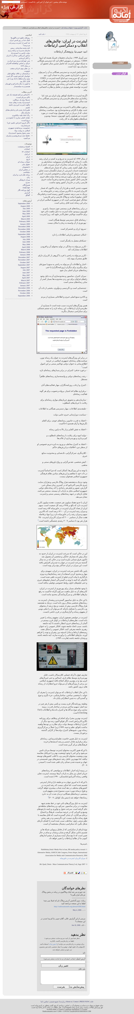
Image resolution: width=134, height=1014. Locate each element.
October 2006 (25, 293)
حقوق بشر (26, 164)
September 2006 (24, 296)
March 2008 (25, 250)
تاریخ (28, 159)
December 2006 (24, 288)
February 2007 (24, 283)
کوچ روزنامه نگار (24, 190)
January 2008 (25, 255)
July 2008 (26, 239)
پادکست (32, 2)
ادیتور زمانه (53, 944)
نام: (84, 953)
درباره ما (62, 1002)
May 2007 (26, 275)
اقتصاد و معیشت (24, 147)
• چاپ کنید (42, 34)
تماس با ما (44, 1002)
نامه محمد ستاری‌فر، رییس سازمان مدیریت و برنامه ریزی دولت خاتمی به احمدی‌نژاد (19, 50)
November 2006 (24, 291)
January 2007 (25, 285)
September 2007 (24, 265)
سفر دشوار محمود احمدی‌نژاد (19, 133)
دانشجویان (26, 167)
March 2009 (25, 219)
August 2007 (25, 268)
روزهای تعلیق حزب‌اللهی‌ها (20, 38)
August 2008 (25, 237)
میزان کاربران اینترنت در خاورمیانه (72, 858)
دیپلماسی (26, 172)
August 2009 (25, 206)
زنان (28, 177)
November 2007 (24, 260)
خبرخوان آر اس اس (44, 2)
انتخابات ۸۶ (26, 152)
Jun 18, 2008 (76, 925)
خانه (85, 28)
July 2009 (26, 209)
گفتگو (28, 195)
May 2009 (26, 214)
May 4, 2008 (77, 910)
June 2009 (26, 211)
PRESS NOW (84, 1002)
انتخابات (27, 149)
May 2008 (26, 244)
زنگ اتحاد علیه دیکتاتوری (21, 115)
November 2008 (24, 229)
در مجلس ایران (24, 170)
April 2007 (26, 278)
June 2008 (26, 242)
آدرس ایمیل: (80, 959)
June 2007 (26, 273)
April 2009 (26, 216)
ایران (28, 157)
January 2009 (25, 224)
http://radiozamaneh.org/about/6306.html (69, 906)
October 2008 (25, 232)
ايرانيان (27, 154)
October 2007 (25, 262)
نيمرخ (28, 182)
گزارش (27, 193)
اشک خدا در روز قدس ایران (20, 40)
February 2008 (24, 252)
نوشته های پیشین (60, 2)
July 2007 (26, 270)
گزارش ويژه (78, 28)
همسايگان (26, 185)
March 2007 (25, 280)
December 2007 (24, 257)
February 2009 (24, 221)
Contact (76, 1002)
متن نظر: (81, 969)
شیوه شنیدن (53, 1002)
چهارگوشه (26, 187)
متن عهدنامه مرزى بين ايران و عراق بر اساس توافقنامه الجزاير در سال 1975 (18, 63)
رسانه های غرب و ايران (21, 175)
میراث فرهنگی (24, 180)
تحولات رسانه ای (67, 28)
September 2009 (24, 203)
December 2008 (24, 226)
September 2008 (24, 234)
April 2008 (26, 247)
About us (69, 1002)
